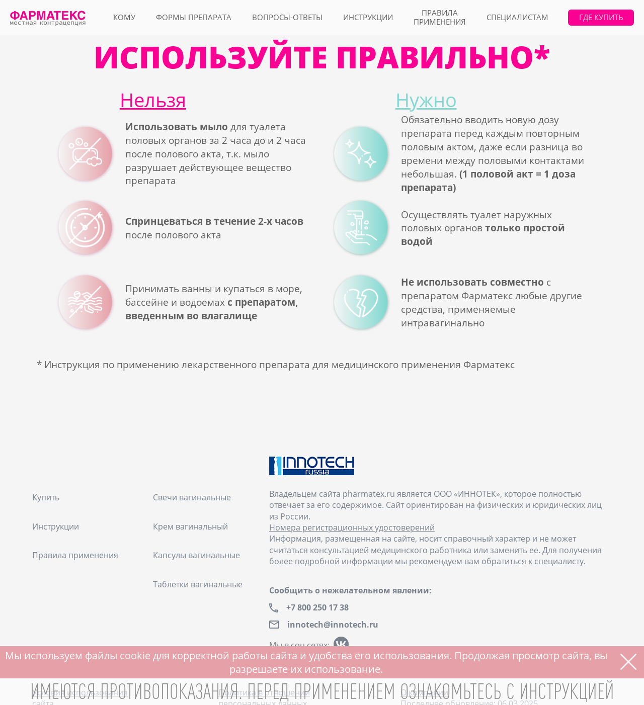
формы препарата (193, 17)
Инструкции (368, 17)
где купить (601, 17)
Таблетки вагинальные (198, 584)
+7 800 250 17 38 (317, 607)
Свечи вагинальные (192, 497)
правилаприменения (440, 17)
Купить (45, 497)
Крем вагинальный (190, 526)
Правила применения (75, 555)
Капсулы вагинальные (196, 555)
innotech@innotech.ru (332, 625)
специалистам (517, 17)
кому (124, 17)
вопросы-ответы (287, 17)
